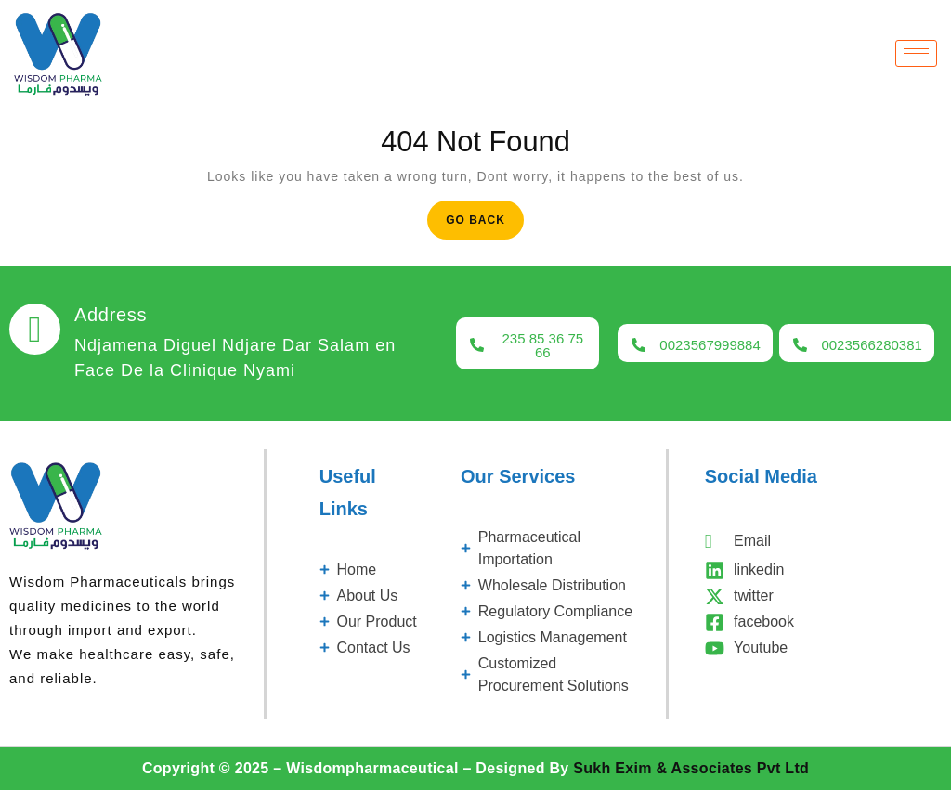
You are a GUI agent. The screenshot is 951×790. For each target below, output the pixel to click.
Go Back (485, 214)
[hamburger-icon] (916, 53)
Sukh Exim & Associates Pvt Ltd (691, 768)
